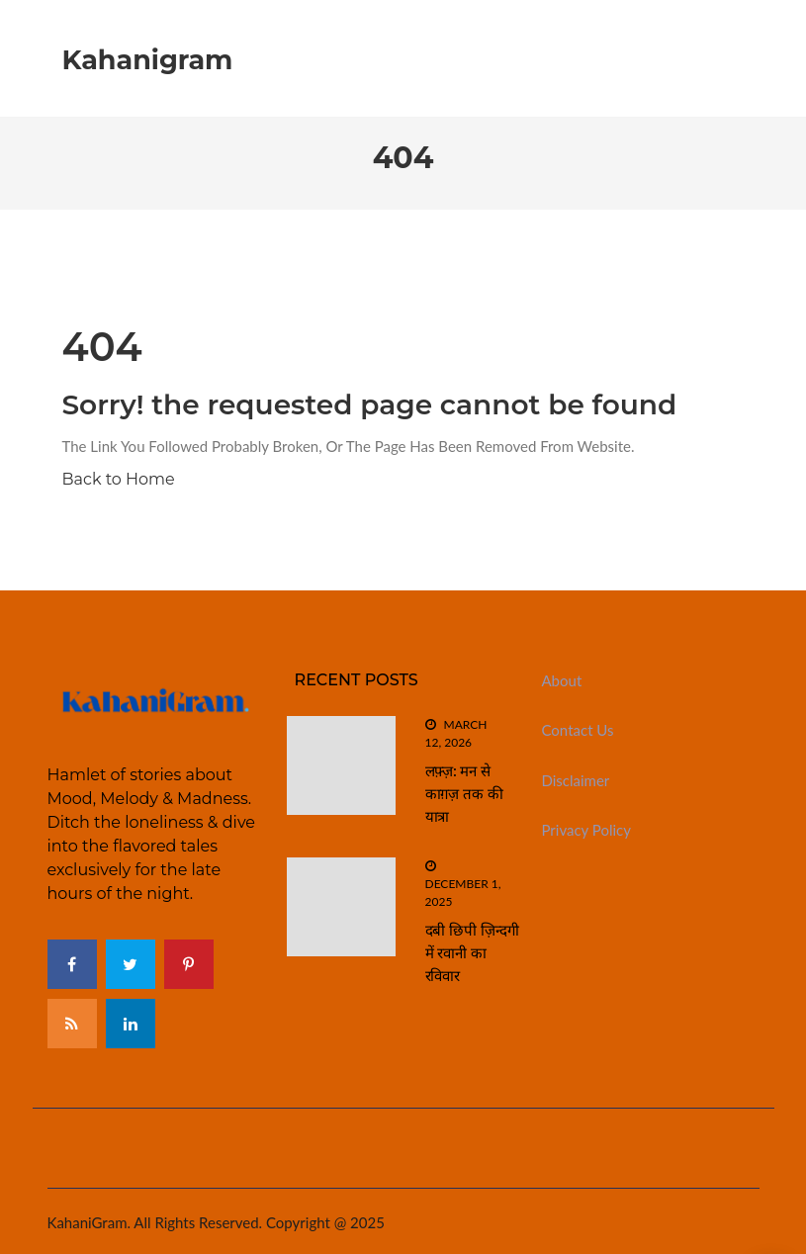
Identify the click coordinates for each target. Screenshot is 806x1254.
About (562, 680)
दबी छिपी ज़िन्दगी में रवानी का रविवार (472, 953)
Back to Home (118, 479)
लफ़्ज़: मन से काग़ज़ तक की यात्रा (464, 793)
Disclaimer (576, 780)
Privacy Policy (586, 830)
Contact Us (578, 730)
